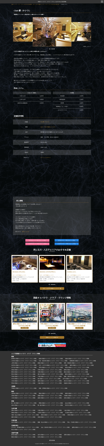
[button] (49, 284)
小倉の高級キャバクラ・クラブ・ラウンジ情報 (76, 410)
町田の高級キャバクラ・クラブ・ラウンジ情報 (77, 367)
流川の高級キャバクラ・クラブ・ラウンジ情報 (23, 422)
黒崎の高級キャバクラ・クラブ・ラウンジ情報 (23, 412)
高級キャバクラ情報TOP (52, 337)
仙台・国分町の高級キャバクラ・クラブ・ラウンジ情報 (55, 427)
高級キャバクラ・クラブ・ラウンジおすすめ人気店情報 (52, 1)
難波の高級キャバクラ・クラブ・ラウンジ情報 (51, 393)
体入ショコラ (25, 231)
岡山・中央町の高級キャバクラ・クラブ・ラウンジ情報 (81, 422)
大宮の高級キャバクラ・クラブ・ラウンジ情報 (23, 380)
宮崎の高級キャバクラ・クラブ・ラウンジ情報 (79, 414)
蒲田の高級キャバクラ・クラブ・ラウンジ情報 (82, 365)
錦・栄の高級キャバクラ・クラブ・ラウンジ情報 (23, 403)
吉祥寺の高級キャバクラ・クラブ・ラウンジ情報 (23, 365)
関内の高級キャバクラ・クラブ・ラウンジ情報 (23, 372)
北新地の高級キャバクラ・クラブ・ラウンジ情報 (23, 393)
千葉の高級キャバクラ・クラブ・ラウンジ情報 (50, 376)
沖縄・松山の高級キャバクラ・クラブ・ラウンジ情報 (25, 414)
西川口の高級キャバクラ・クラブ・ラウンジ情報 (76, 380)
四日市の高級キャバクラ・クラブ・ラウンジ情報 (77, 405)
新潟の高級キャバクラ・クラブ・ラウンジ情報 (23, 434)
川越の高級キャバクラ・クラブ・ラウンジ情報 (50, 383)
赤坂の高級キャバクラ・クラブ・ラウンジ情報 (23, 369)
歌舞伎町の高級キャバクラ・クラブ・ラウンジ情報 (83, 360)
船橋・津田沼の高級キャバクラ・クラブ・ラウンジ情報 (78, 376)
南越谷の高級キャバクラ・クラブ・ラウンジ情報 (76, 383)
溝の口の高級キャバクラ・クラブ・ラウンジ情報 (50, 374)
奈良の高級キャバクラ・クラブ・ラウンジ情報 (76, 398)
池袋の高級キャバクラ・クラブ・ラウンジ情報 (77, 358)
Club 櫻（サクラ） (45, 122)
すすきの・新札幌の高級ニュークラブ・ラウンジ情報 (25, 427)
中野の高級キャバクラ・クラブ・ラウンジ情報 (50, 369)
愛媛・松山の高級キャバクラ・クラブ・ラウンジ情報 (51, 422)
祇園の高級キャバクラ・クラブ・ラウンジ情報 (50, 395)
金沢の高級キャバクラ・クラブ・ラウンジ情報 (50, 434)
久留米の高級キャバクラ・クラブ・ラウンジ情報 (50, 412)
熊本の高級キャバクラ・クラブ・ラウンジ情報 (53, 414)
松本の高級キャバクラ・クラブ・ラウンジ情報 (50, 437)
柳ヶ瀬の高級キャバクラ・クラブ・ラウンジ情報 (50, 405)
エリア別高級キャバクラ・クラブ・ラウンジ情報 (25, 353)
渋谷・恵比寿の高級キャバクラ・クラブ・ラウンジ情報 (53, 360)
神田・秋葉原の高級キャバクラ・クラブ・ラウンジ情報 (78, 363)
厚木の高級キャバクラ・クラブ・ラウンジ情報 (23, 374)
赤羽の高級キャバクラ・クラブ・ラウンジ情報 (51, 367)
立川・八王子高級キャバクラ (48, 127)
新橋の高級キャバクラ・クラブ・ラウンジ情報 (50, 363)
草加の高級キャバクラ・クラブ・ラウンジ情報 (23, 383)
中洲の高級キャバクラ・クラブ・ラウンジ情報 (50, 410)
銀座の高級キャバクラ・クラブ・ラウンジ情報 (51, 358)
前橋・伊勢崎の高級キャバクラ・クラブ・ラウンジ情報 (53, 388)
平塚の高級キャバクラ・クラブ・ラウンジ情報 (23, 376)
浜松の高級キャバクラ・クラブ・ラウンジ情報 (23, 405)
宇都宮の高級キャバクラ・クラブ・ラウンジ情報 (23, 388)
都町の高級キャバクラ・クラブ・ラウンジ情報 (23, 417)
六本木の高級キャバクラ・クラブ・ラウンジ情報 (23, 360)
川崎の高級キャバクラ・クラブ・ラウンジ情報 (50, 372)
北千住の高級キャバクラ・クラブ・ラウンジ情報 (23, 367)
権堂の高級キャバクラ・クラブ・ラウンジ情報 (23, 437)
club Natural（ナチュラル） (19, 271)
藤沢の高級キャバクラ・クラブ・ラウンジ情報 (77, 374)
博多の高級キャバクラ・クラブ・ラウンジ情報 (23, 410)
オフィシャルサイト (46, 157)
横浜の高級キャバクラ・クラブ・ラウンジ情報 (76, 372)
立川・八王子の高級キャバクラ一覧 (52, 288)
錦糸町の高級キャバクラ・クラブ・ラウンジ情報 (23, 358)
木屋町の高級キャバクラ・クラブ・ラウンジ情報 (76, 395)
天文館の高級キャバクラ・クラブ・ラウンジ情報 (77, 412)
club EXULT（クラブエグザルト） (48, 271)
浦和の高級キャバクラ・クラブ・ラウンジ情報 (50, 380)
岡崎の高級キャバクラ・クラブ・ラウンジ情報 (51, 403)
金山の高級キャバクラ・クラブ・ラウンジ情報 (77, 403)
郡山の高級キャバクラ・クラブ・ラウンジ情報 (23, 429)
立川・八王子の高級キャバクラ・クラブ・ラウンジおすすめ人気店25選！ (46, 4)
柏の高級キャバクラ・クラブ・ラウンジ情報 (49, 378)
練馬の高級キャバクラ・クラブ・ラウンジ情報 (76, 369)
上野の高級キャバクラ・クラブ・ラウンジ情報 (23, 363)
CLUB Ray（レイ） (72, 271)
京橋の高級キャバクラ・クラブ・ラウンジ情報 (23, 395)
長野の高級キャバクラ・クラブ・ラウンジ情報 (76, 434)
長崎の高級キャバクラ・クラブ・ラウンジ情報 (50, 417)
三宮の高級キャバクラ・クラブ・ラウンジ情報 (23, 398)
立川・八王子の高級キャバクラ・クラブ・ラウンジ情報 (53, 365)
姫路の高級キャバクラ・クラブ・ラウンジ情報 (50, 398)
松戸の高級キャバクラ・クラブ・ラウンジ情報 (75, 378)
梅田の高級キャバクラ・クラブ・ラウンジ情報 (77, 393)
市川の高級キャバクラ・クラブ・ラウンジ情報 (23, 378)
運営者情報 (52, 440)
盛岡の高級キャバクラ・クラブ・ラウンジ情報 (84, 427)
